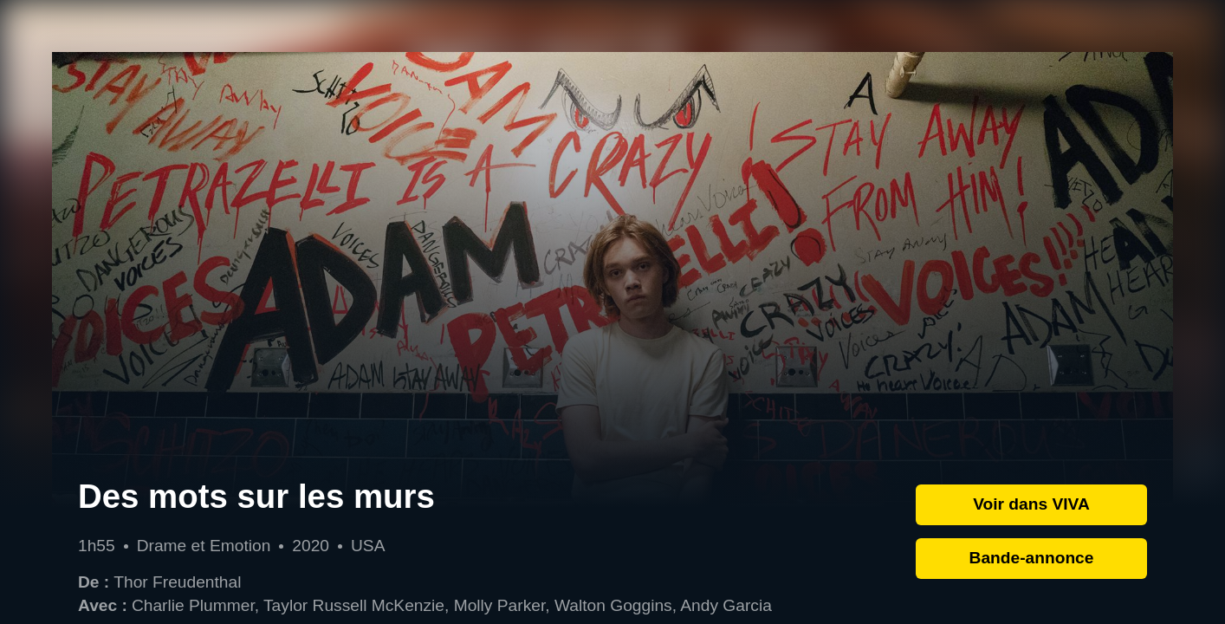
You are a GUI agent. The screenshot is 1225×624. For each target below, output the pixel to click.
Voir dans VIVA (1031, 504)
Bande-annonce (1031, 558)
